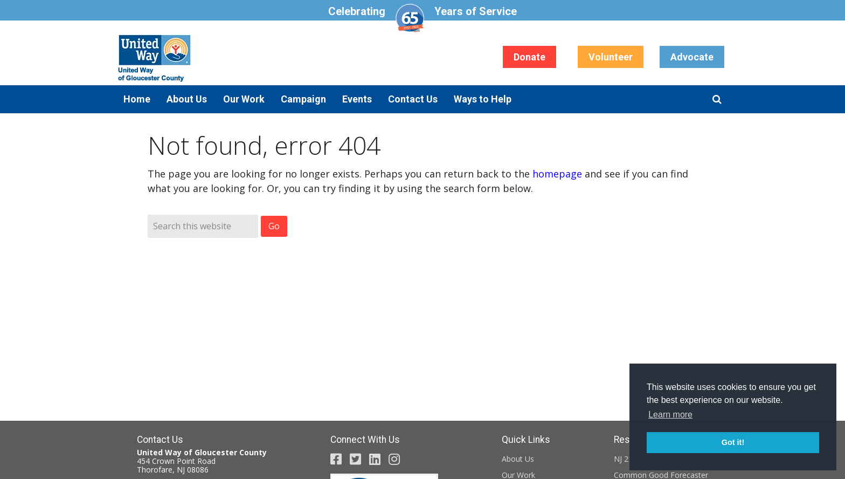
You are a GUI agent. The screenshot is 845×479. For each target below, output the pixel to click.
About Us (518, 459)
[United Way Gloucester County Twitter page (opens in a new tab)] (355, 459)
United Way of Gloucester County (223, 58)
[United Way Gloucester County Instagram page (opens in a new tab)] (394, 459)
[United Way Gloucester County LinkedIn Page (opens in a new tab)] (374, 459)
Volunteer (610, 57)
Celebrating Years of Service (422, 18)
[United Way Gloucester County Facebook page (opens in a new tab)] (336, 459)
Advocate (692, 57)
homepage (557, 173)
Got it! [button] (733, 442)
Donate (529, 57)
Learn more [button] (670, 414)
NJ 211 (625, 459)
